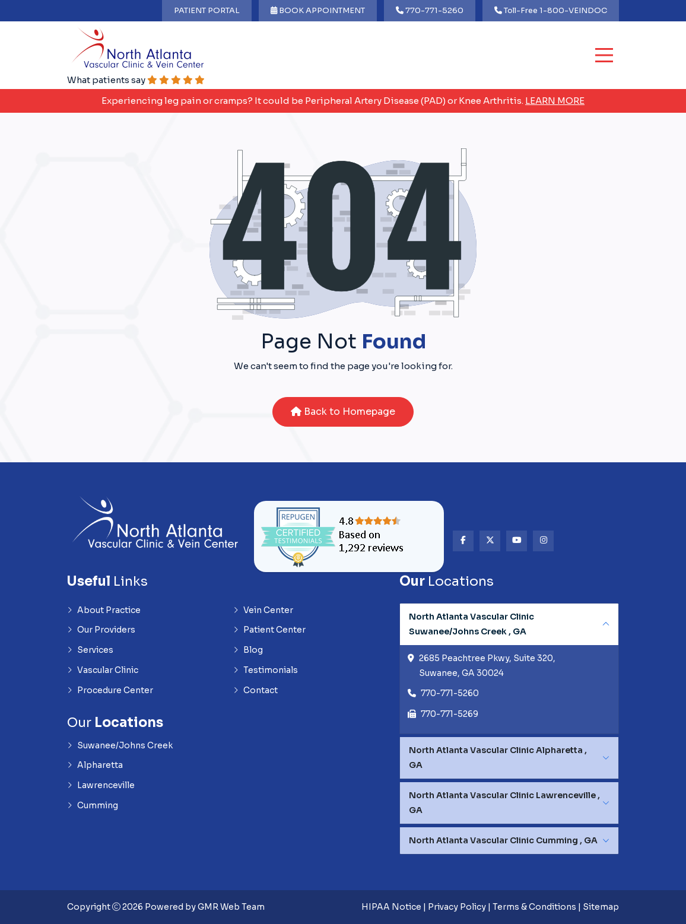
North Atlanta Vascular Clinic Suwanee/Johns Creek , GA (471, 624)
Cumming (92, 807)
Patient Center (269, 630)
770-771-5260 (429, 10)
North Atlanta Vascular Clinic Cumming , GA (503, 841)
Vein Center (263, 610)
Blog (248, 651)
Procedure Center (110, 691)
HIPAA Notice (391, 907)
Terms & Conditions (534, 907)
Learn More (555, 100)
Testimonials (265, 671)
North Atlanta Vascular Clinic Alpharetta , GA (498, 758)
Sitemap (601, 907)
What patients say (136, 79)
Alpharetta (95, 766)
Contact (255, 691)
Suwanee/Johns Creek (120, 746)
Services (90, 651)
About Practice (104, 610)
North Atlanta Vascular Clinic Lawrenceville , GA (504, 803)
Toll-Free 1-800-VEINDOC (550, 10)
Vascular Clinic (102, 671)
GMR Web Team (231, 907)
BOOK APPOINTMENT (318, 10)
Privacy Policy (457, 907)
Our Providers (101, 630)
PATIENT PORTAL (207, 10)
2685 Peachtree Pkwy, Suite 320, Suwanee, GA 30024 (487, 666)
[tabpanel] (509, 669)
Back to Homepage (343, 411)
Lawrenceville (101, 787)
